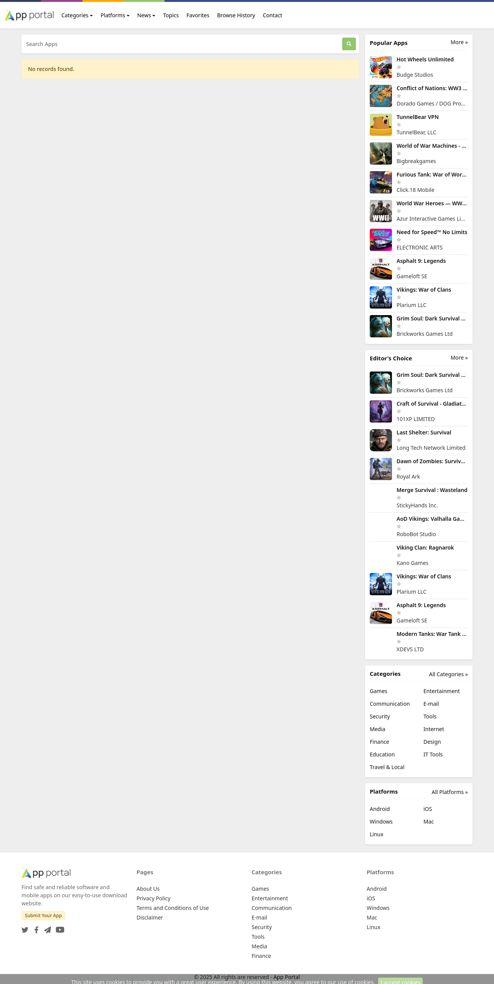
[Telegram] (46, 927)
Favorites (197, 15)
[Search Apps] (182, 44)
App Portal (286, 977)
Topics (171, 15)
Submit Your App (43, 915)
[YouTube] (58, 927)
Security (380, 716)
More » (459, 42)
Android (380, 808)
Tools (429, 716)
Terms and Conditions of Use (173, 907)
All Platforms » (450, 792)
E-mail (431, 703)
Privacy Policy (153, 898)
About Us (148, 888)
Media (377, 729)
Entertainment (441, 691)
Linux (377, 834)
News (144, 15)
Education (382, 754)
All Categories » (448, 674)
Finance (379, 741)
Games (378, 691)
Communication (390, 703)
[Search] (349, 44)
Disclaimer (150, 917)
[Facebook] (35, 927)
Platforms (112, 15)
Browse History (236, 15)
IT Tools (433, 754)
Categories (75, 15)
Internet (433, 729)
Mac (428, 821)
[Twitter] (24, 927)
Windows (381, 821)
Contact (272, 15)
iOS (427, 808)
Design (432, 741)
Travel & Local (387, 767)
